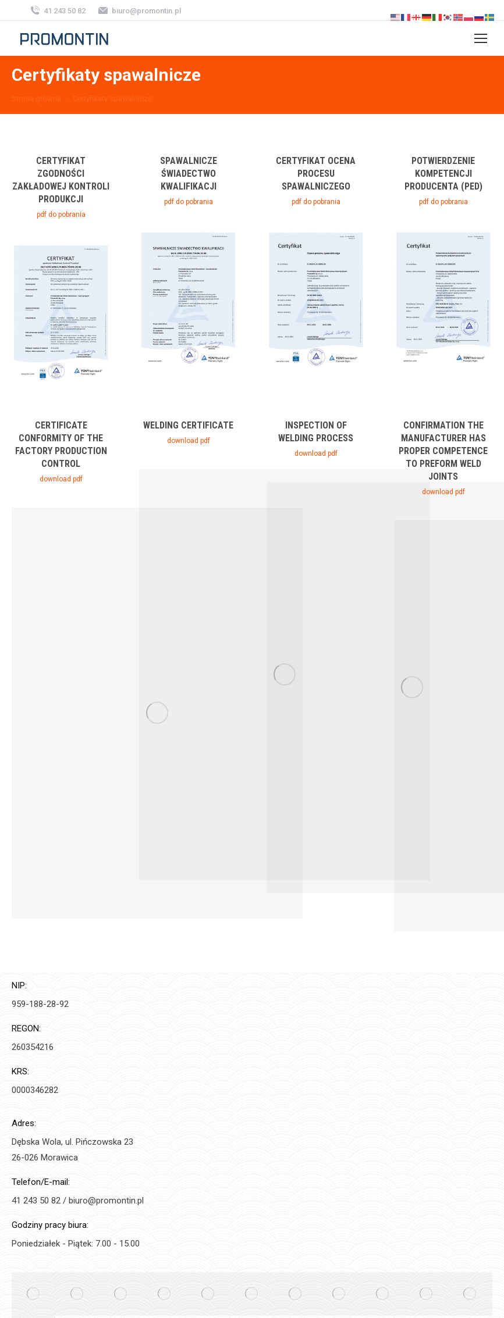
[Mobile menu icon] (480, 38)
